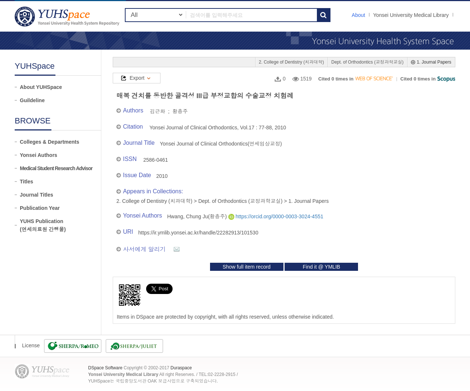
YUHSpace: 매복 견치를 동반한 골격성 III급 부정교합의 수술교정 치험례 (68, 16)
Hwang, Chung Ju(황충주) (197, 216)
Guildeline (32, 100)
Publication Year (40, 208)
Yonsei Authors (38, 155)
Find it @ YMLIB (321, 267)
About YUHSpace (41, 87)
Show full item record (247, 267)
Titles (26, 181)
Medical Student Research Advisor (56, 168)
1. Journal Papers (434, 62)
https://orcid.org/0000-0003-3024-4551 (275, 216)
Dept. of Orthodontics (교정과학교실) (367, 62)
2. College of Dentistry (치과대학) (291, 62)
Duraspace (181, 367)
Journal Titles (36, 195)
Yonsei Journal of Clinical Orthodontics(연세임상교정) (221, 144)
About (358, 15)
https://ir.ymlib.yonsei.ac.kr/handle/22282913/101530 (198, 233)
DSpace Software (105, 367)
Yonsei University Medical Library (411, 15)
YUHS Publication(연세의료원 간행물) (43, 225)
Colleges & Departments (49, 142)
